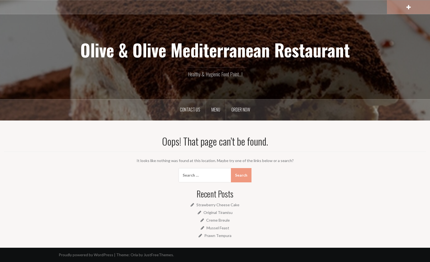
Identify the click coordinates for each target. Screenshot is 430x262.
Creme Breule (218, 220)
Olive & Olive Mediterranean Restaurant (215, 49)
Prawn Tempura (217, 235)
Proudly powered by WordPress (86, 254)
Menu (215, 109)
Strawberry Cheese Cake (217, 204)
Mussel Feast (217, 227)
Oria (134, 254)
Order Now (240, 109)
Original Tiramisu (218, 212)
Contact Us (190, 109)
